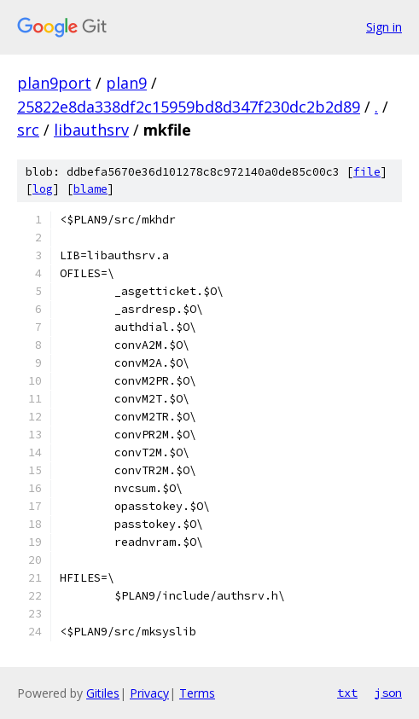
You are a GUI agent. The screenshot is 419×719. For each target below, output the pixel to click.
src (28, 129)
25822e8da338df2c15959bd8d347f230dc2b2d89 (188, 106)
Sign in (384, 27)
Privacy (149, 693)
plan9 (126, 82)
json (388, 692)
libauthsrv (91, 129)
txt (347, 692)
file (367, 172)
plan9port (54, 82)
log (42, 189)
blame (90, 189)
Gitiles (102, 693)
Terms (197, 693)
